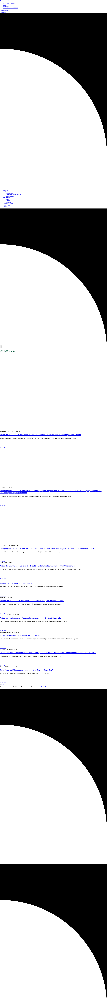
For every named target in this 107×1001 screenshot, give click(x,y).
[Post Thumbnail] (28, 430)
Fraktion (5, 191)
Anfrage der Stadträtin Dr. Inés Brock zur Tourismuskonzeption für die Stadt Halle (32, 601)
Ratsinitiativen (6, 197)
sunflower (27, 687)
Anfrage (8, 200)
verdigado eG (42, 687)
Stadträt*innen (9, 193)
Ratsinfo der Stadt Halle (9, 3)
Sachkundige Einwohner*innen (13, 194)
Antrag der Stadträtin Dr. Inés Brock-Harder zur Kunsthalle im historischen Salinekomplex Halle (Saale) (40, 435)
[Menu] (0, 346)
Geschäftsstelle (10, 196)
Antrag (7, 199)
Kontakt (5, 206)
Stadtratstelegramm (8, 203)
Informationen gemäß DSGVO (10, 8)
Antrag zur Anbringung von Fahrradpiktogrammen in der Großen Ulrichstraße (30, 618)
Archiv (4, 5)
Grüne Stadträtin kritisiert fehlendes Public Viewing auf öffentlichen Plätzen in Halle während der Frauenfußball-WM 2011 (48, 653)
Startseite (5, 190)
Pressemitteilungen (8, 205)
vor (4, 684)
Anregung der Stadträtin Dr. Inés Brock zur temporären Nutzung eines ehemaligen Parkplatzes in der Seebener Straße (47, 548)
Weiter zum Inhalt (4, 0)
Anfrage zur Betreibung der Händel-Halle (16, 583)
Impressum (6, 6)
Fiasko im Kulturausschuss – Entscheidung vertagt (20, 635)
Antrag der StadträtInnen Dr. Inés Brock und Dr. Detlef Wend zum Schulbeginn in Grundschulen (37, 566)
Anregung (8, 202)
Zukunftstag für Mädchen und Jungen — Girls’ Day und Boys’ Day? (26, 670)
